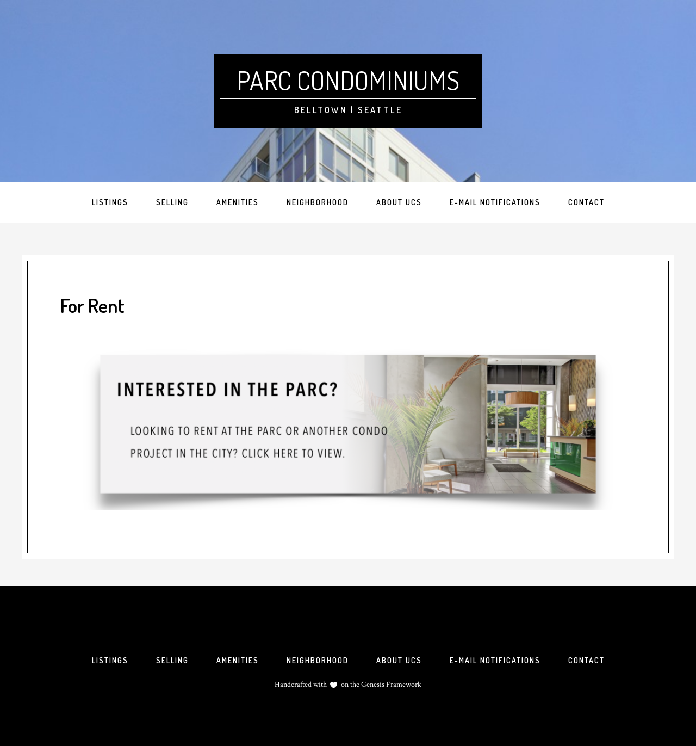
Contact (586, 660)
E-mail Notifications (495, 660)
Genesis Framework (390, 684)
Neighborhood (318, 660)
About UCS (399, 660)
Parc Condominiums (348, 80)
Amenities (237, 660)
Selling (172, 660)
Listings (110, 660)
